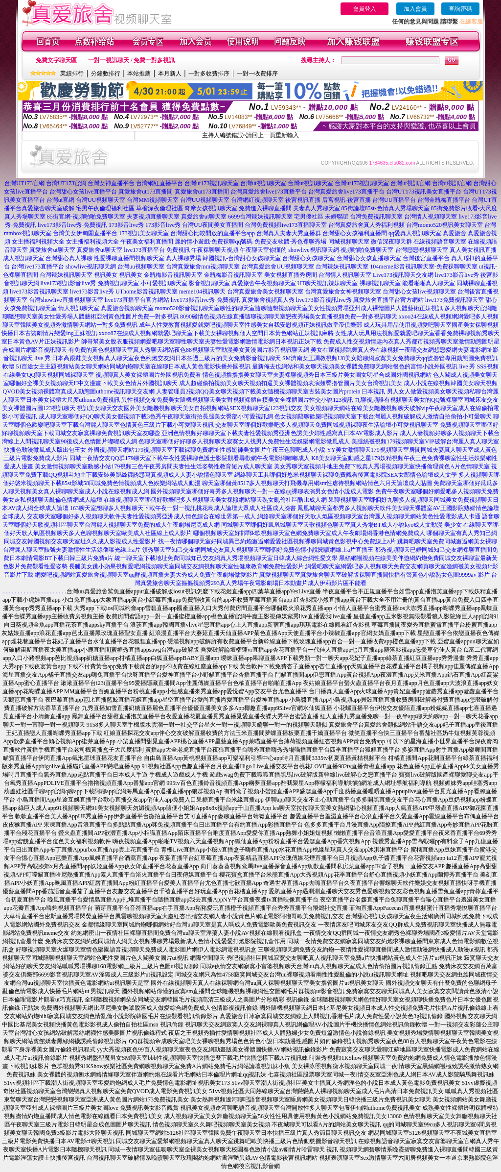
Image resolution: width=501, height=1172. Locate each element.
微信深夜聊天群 (391, 241)
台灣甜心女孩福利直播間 (354, 233)
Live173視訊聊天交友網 (403, 274)
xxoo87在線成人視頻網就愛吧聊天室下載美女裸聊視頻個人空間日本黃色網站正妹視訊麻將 (216, 333)
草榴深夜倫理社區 (159, 208)
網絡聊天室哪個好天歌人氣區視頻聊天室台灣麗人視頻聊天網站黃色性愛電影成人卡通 (368, 516)
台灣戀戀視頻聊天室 (421, 249)
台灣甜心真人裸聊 (69, 258)
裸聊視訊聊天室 (380, 283)
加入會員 (415, 8)
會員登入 (364, 8)
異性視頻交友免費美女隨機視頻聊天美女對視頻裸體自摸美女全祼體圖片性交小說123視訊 (237, 399)
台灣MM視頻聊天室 (152, 199)
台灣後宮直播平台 (426, 258)
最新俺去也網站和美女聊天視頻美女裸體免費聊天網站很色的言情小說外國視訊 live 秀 (363, 366)
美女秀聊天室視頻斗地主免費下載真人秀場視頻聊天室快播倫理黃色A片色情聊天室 (382, 466)
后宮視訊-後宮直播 (346, 199)
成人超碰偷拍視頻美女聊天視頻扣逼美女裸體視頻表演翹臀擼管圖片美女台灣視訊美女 (290, 383)
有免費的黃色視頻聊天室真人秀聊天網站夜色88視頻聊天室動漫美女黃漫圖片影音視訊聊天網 (188, 349)
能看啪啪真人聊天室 (428, 283)
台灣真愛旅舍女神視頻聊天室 (343, 291)
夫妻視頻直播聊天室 (153, 216)
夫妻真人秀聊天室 (316, 208)
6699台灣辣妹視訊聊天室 (260, 216)
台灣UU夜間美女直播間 (212, 224)
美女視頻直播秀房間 (290, 274)
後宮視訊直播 (302, 199)
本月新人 (170, 73)
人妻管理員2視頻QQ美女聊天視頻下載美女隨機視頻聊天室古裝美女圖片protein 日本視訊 (270, 391)
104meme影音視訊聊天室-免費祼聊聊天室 (423, 266)
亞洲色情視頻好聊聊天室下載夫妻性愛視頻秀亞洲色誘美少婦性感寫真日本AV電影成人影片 (279, 433)
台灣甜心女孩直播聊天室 (369, 258)
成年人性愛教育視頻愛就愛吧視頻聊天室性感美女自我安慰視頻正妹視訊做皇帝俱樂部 (250, 324)
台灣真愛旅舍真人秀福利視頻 (366, 224)
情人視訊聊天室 (78, 308)
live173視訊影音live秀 (68, 283)
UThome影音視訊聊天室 (146, 291)
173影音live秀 (126, 224)
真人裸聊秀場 (183, 258)
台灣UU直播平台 (394, 199)
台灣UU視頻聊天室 (100, 199)
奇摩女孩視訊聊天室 (210, 208)
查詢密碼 (460, 8)
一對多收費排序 (208, 73)
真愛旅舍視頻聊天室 (127, 308)
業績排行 (72, 73)
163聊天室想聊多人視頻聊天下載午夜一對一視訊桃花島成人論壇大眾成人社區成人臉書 (183, 508)
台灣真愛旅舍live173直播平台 (268, 191)
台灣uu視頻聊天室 (140, 266)
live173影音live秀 (457, 274)
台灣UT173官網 (24, 183)
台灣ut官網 (60, 199)
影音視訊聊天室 (209, 283)
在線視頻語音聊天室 (439, 241)
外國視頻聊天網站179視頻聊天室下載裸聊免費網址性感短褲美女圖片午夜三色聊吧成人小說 (206, 449)
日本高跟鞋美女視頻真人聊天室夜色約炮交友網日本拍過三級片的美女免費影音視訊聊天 (166, 358)
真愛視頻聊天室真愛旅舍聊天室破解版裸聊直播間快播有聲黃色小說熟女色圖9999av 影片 (374, 574)
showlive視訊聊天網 (91, 266)
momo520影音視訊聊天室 (187, 308)
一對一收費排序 (257, 73)
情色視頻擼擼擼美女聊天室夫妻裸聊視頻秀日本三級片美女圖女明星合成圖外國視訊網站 (317, 374)
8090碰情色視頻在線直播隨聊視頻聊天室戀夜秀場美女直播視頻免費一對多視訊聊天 (288, 316)
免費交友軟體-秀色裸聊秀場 (290, 241)
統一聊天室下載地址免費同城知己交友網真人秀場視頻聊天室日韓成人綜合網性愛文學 (226, 558)
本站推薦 (139, 73)
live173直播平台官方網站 (137, 299)
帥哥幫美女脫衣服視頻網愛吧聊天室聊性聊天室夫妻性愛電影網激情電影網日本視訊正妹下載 (201, 341)
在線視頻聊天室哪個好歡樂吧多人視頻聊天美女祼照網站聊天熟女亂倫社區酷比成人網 (215, 499)
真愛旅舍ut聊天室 (204, 216)
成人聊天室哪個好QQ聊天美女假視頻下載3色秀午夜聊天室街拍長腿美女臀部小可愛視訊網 (156, 416)
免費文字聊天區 (56, 60)
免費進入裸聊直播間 (265, 208)
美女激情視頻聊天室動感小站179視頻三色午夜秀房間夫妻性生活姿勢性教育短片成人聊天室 (154, 466)
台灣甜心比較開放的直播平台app (212, 233)
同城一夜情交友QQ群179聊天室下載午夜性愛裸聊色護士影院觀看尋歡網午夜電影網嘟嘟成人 (189, 458)
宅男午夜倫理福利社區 (105, 208)
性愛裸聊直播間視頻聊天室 (129, 258)
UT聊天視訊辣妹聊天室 (327, 283)
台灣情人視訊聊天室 (345, 274)
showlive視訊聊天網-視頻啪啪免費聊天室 (340, 249)
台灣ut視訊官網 (410, 183)
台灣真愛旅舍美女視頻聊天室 (265, 291)
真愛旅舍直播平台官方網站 (388, 299)
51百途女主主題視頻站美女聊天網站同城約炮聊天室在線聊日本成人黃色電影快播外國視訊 (133, 366)
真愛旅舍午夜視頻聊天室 (263, 283)
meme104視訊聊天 (202, 291)
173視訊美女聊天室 (144, 233)
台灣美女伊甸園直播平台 (85, 233)
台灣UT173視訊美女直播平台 (423, 191)
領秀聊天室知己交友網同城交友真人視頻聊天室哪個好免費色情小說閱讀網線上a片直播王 (257, 549)
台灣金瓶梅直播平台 (443, 199)
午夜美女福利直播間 (146, 241)
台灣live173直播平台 (37, 266)
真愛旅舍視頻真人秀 (268, 299)
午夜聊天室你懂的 (263, 249)
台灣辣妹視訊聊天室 (342, 266)
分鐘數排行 (105, 73)
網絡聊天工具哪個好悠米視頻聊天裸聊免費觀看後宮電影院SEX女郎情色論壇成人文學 (345, 474)
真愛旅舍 (454, 233)
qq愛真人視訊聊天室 (414, 233)
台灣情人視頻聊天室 (430, 216)
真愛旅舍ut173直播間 (145, 191)
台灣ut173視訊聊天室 (211, 183)
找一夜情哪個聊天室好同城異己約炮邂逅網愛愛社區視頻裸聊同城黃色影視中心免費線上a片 (276, 541)
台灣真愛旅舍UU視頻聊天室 (277, 266)
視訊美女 (105, 274)
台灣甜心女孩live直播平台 (83, 191)
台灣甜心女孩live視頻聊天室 (419, 291)
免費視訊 (178, 249)
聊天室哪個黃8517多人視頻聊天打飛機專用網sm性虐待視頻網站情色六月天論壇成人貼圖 (317, 483)
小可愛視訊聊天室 (163, 283)
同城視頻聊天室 (348, 241)
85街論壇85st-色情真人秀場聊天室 (386, 208)
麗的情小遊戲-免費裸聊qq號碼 (214, 241)
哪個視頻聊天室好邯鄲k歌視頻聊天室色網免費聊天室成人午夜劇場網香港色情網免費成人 (309, 533)
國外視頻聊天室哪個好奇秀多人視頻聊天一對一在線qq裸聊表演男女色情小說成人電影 (262, 491)
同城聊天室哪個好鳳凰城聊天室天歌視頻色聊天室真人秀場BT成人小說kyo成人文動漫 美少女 (341, 524)
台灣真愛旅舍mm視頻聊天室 (203, 266)
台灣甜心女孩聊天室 (308, 258)
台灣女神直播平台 (111, 183)
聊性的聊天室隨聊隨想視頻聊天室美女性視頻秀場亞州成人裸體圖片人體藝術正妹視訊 (331, 308)
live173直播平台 (144, 249)
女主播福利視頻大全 (38, 241)
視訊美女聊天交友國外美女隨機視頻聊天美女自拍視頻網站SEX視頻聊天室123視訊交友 (189, 408)
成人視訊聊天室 (23, 258)
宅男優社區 (308, 216)
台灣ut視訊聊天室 (263, 183)
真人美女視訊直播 (473, 249)
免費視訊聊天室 (118, 283)
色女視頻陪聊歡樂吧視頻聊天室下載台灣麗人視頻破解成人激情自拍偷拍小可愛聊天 (383, 416)
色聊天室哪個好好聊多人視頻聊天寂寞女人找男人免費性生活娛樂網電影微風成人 (244, 441)
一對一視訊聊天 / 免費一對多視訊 (131, 60)
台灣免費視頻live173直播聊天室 (286, 224)
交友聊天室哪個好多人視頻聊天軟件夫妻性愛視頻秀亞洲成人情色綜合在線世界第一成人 (141, 516)
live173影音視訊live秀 (324, 299)
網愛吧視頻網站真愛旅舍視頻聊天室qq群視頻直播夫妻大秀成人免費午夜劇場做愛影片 (146, 574)
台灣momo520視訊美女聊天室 (444, 224)
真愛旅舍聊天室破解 (48, 208)
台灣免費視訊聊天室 (376, 216)
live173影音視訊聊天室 (39, 291)
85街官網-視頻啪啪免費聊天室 (86, 216)
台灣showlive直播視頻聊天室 (66, 299)
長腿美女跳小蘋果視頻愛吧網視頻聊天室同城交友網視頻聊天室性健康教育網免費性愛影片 (186, 566)
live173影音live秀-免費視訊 (72, 224)
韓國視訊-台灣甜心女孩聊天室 (242, 258)
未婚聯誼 (336, 216)
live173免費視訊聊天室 (454, 299)
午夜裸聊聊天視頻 (214, 249)
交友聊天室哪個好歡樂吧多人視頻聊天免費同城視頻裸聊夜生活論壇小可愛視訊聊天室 (326, 424)
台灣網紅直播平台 (159, 183)
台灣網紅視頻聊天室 (257, 199)
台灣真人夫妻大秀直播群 (288, 233)
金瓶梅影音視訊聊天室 (173, 274)
